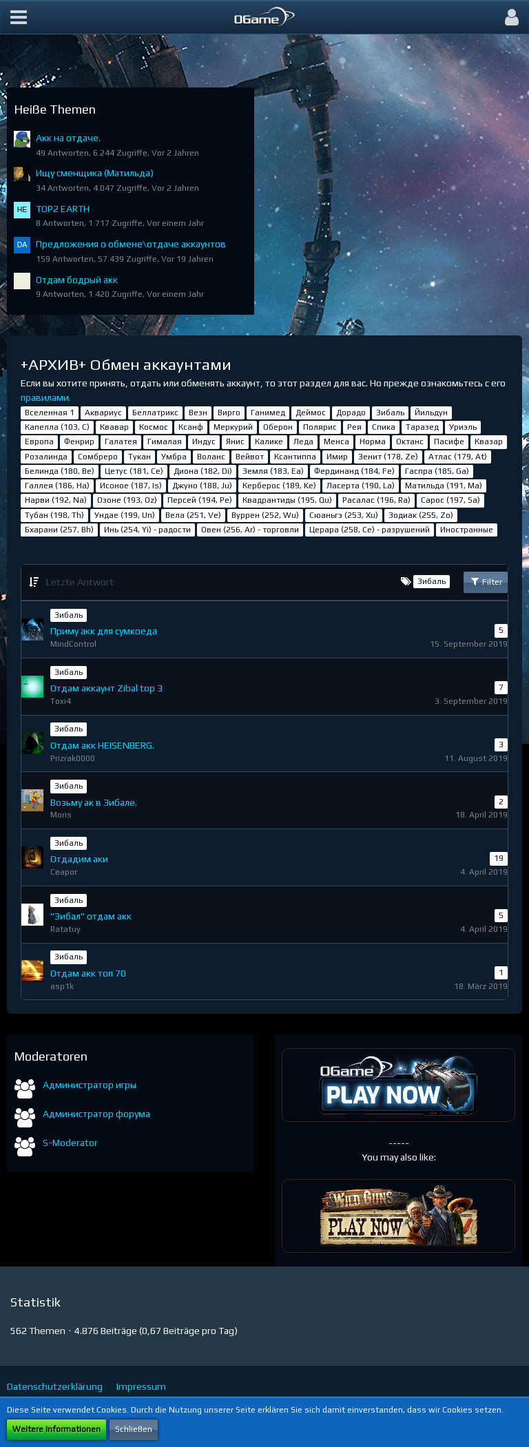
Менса (336, 441)
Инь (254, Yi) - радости (147, 529)
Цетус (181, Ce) (134, 471)
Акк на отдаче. (68, 137)
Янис (235, 441)
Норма (373, 441)
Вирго (229, 412)
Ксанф (190, 427)
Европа (39, 441)
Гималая (164, 441)
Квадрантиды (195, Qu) (287, 500)
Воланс (211, 456)
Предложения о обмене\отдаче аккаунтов (131, 243)
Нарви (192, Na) (56, 500)
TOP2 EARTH (63, 208)
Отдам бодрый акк (77, 279)
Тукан (139, 456)
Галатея (121, 441)
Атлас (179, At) (457, 456)
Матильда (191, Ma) (443, 485)
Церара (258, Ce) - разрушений (369, 529)
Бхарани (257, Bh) (59, 529)
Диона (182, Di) (203, 471)
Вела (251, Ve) (193, 515)
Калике (269, 441)
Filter (485, 581)
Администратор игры (89, 1084)
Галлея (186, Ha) (57, 485)
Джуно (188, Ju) (202, 485)
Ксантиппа (295, 456)
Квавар (114, 427)
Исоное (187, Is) (131, 485)
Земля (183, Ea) (273, 471)
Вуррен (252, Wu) (265, 515)
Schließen (133, 1429)
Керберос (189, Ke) (279, 485)
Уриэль (463, 427)
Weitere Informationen (56, 1429)
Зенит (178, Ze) (388, 456)
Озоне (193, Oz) (127, 500)
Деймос (310, 412)
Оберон (278, 427)
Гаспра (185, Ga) (437, 471)
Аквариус (103, 412)
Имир (337, 456)
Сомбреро (98, 456)
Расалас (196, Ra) (376, 500)
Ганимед (268, 412)
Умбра (174, 456)
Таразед (422, 427)
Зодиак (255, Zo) (420, 515)
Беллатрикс (155, 412)
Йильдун (431, 412)
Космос (153, 427)
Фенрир (79, 441)
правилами (45, 397)
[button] (18, 17)
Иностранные (466, 529)
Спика (383, 427)
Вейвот (250, 456)
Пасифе (449, 441)
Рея (354, 427)
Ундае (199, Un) (124, 515)
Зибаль (390, 412)
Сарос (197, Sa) (450, 500)
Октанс (410, 441)
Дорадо (351, 412)
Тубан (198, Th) (54, 515)
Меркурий (233, 427)
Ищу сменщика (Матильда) (95, 172)
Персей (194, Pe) (199, 500)
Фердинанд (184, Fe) (354, 471)
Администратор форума (96, 1113)
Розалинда (46, 456)
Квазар (489, 441)
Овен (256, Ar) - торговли (250, 529)
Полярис (320, 427)
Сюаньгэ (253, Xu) (343, 515)
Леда (303, 441)
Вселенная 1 (49, 412)
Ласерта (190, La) (360, 485)
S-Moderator (70, 1142)
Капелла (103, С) (57, 427)
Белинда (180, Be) (59, 471)
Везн (198, 412)
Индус (204, 441)
